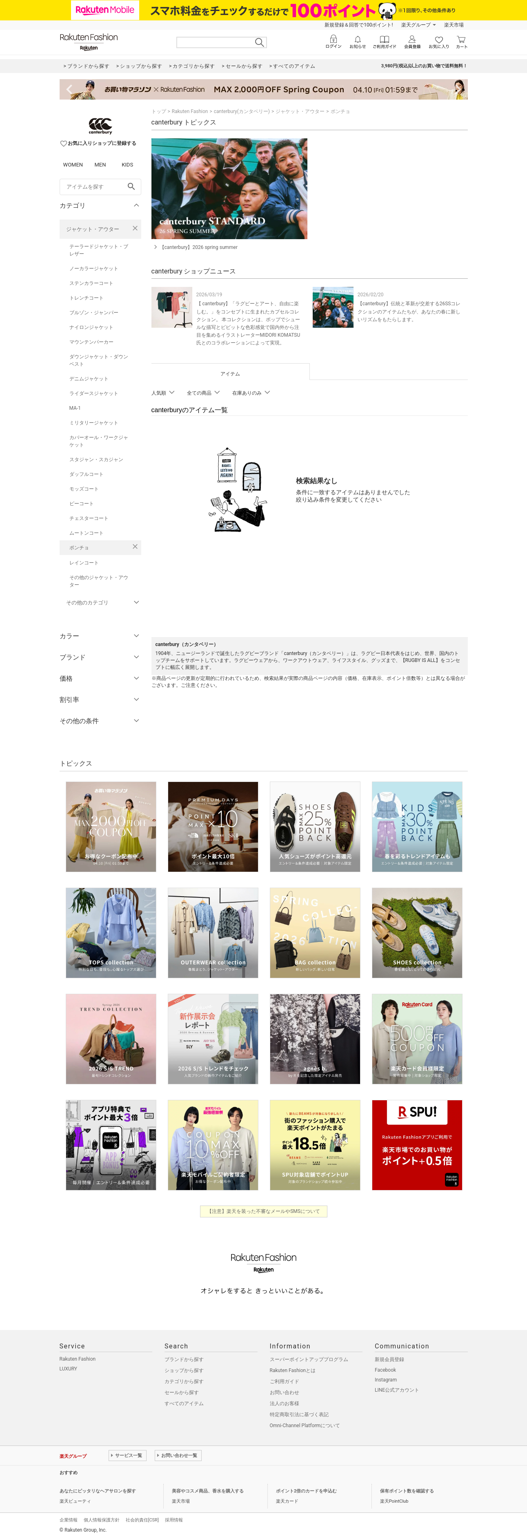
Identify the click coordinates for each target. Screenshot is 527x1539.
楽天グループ (416, 25)
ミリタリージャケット (93, 423)
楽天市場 (454, 25)
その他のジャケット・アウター (98, 581)
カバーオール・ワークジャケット (98, 441)
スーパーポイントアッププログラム (309, 1359)
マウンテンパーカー (91, 342)
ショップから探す (184, 1370)
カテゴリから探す (184, 1381)
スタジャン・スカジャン (96, 459)
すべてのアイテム (184, 1403)
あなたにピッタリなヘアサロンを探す (98, 1491)
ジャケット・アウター (92, 229)
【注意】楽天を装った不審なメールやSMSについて (263, 1211)
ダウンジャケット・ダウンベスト (98, 360)
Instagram (386, 1380)
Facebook (385, 1370)
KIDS (127, 165)
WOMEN (73, 165)
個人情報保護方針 (102, 1520)
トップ (158, 111)
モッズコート (84, 489)
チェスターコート (89, 518)
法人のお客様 (284, 1403)
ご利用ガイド (284, 1381)
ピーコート (81, 503)
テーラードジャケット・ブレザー (98, 250)
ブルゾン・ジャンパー (93, 312)
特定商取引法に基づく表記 (299, 1414)
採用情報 (174, 1520)
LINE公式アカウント (397, 1390)
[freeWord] (100, 187)
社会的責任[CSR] (142, 1520)
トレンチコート (86, 298)
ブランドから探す (184, 1359)
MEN (100, 165)
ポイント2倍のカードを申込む (306, 1491)
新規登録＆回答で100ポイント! (359, 25)
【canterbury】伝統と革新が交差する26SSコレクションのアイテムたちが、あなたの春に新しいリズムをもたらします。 (409, 311)
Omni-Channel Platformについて (305, 1425)
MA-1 (75, 408)
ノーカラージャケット (93, 268)
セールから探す (182, 1392)
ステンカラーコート (91, 283)
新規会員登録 (389, 1359)
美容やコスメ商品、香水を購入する (208, 1491)
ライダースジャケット (93, 393)
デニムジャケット (89, 379)
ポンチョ (79, 548)
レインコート (84, 563)
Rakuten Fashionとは (293, 1370)
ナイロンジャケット (91, 327)
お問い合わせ (284, 1392)
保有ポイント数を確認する (407, 1491)
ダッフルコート (86, 474)
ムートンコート (86, 533)
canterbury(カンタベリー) (242, 111)
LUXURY (69, 1369)
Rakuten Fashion (190, 111)
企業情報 (69, 1520)
